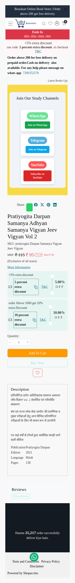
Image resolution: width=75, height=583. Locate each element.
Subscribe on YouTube (37, 176)
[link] (44, 23)
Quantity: (13, 336)
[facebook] (36, 205)
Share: (21, 204)
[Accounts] (57, 23)
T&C (38, 51)
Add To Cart (37, 353)
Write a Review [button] (21, 496)
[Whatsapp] (29, 207)
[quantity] (18, 342)
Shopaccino (30, 573)
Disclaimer (37, 566)
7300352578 (31, 73)
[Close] (65, 9)
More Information (18, 267)
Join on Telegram (37, 149)
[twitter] (42, 205)
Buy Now (37, 363)
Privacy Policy (50, 561)
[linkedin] (55, 205)
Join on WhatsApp (37, 125)
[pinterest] (48, 205)
